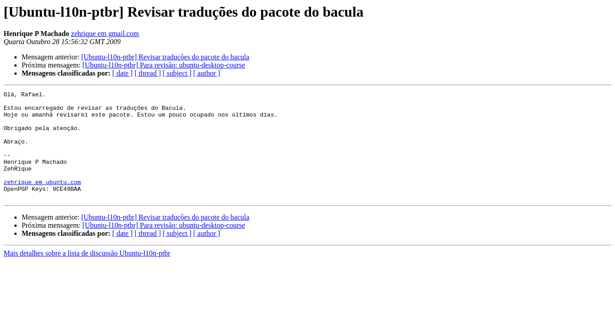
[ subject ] (177, 73)
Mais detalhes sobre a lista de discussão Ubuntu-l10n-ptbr (87, 275)
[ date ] (122, 73)
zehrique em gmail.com (105, 33)
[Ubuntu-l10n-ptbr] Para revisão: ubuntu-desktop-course (163, 65)
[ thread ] (148, 73)
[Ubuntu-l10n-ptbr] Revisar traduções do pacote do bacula (165, 57)
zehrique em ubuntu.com (42, 201)
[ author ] (206, 73)
